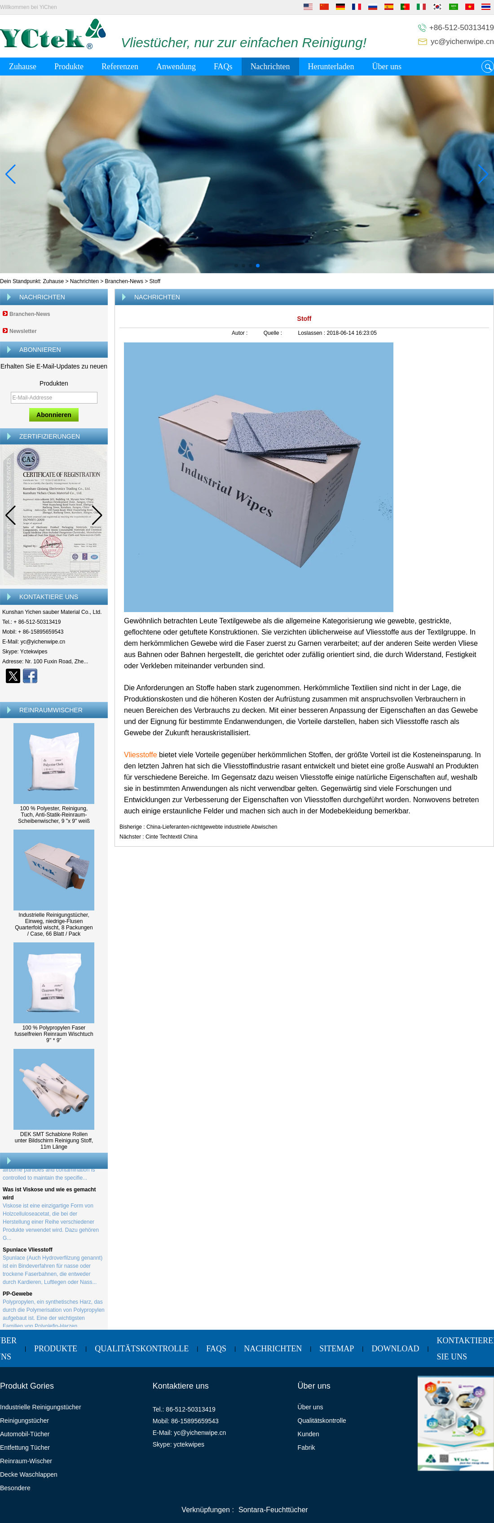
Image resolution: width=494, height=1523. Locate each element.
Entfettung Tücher (25, 1447)
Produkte (69, 66)
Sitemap (336, 1348)
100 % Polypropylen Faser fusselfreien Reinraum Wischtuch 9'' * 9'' (53, 1034)
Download (395, 1348)
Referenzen (119, 66)
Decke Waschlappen (28, 1474)
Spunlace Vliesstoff (28, 1251)
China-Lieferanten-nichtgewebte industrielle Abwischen (212, 827)
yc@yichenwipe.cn (462, 41)
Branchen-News (124, 281)
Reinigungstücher (24, 1420)
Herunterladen (331, 66)
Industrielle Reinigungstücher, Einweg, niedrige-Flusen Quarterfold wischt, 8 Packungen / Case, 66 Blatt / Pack (54, 924)
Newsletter (23, 331)
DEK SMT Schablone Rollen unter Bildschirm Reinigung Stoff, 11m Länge (54, 1140)
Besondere (15, 1488)
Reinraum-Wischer (26, 1461)
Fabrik (306, 1447)
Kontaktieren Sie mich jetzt (54, 691)
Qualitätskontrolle (142, 1348)
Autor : (240, 333)
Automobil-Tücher (25, 1434)
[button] (236, 265)
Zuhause (22, 66)
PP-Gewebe (17, 1295)
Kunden (308, 1434)
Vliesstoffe (141, 755)
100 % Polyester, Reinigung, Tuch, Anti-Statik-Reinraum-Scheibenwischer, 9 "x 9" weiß (54, 814)
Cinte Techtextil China (172, 837)
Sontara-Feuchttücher (273, 1510)
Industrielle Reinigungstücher (40, 1407)
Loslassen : (312, 333)
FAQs (223, 66)
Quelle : (274, 333)
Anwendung (176, 66)
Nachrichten (270, 66)
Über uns (387, 66)
